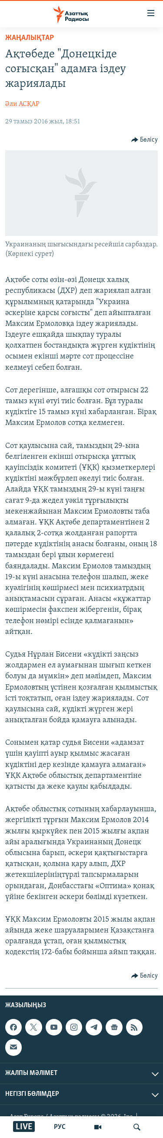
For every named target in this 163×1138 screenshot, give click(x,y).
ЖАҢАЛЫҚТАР (29, 38)
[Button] (144, 140)
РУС (60, 1127)
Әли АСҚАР (22, 104)
